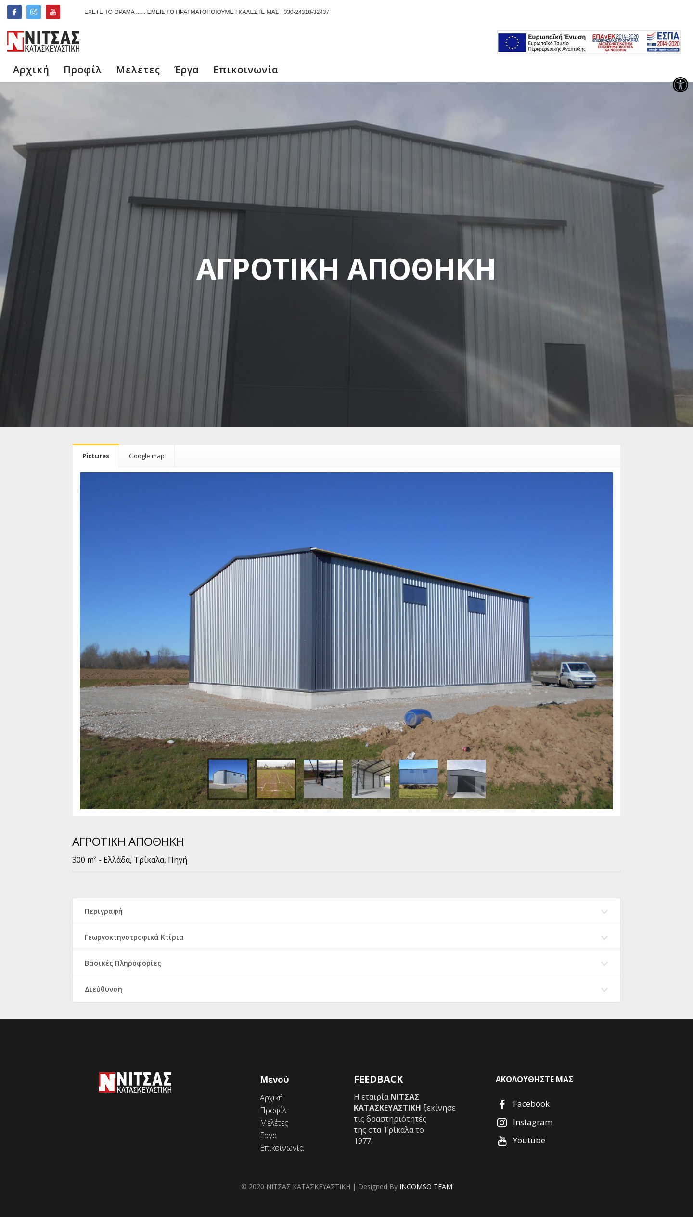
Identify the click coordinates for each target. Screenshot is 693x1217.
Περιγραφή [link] (104, 911)
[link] (680, 84)
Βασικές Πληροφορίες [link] (123, 963)
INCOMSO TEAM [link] (425, 1186)
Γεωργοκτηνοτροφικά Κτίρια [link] (134, 937)
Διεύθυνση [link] (103, 989)
